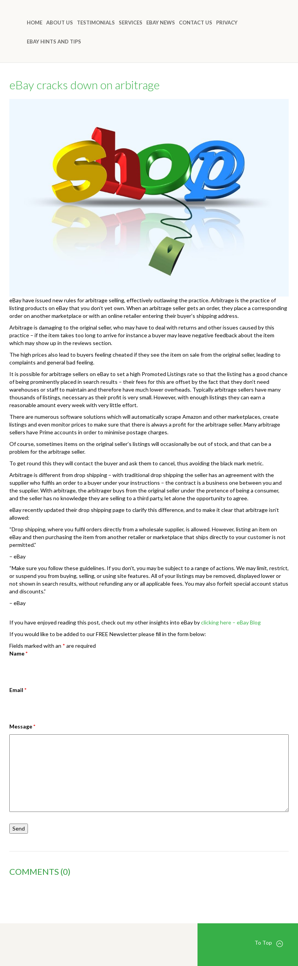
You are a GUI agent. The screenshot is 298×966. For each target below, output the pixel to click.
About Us (59, 22)
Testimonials (96, 22)
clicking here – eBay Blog (231, 622)
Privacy (226, 22)
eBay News (160, 22)
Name (18, 653)
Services (130, 22)
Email (17, 690)
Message (22, 726)
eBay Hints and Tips (54, 41)
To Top (269, 943)
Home (34, 22)
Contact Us (195, 22)
